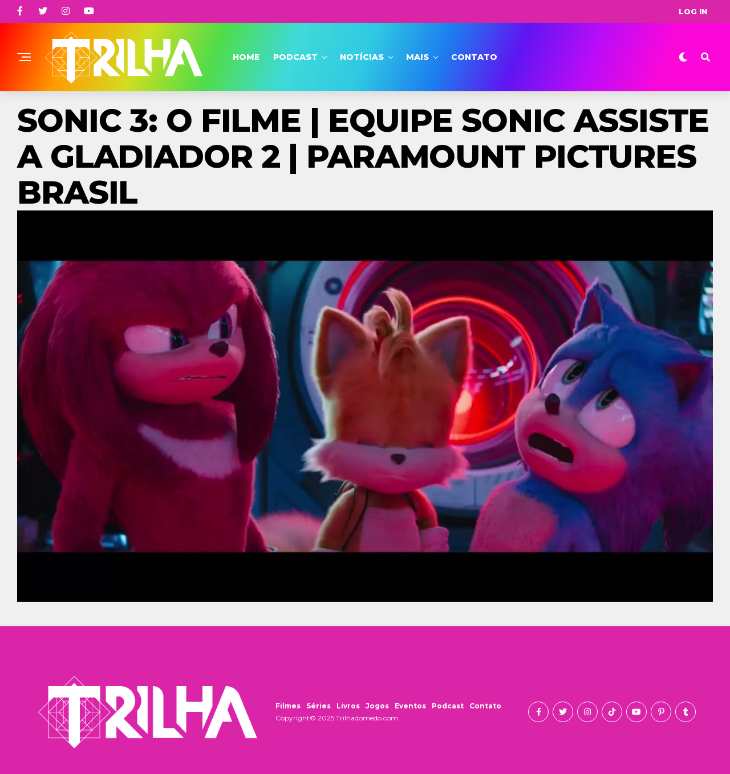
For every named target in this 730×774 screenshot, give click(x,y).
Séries (318, 706)
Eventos (410, 706)
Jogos (377, 706)
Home (246, 57)
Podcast (295, 57)
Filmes (288, 706)
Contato (474, 57)
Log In (693, 11)
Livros (348, 706)
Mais (417, 57)
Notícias (362, 57)
